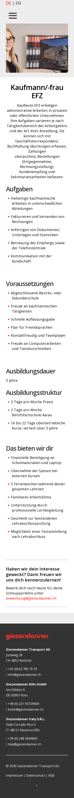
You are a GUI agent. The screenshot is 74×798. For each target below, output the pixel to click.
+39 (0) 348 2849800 (21, 738)
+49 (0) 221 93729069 (22, 704)
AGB (51, 775)
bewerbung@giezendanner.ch (31, 598)
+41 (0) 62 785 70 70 (21, 669)
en (18, 3)
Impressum (14, 775)
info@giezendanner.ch (23, 675)
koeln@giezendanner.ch (24, 709)
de (8, 3)
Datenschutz (35, 775)
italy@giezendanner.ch (23, 744)
